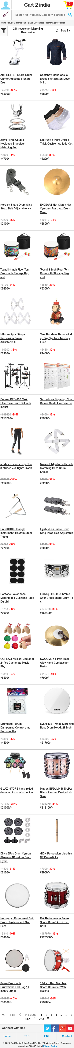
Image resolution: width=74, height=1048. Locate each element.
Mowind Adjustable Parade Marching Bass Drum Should (56, 468)
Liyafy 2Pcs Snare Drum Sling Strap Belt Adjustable (56, 531)
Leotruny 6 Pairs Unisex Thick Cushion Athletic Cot (56, 141)
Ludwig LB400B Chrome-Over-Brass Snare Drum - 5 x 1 (56, 597)
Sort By (63, 30)
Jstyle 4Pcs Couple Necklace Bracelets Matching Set (12, 143)
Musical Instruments (17, 23)
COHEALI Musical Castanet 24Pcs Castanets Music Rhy (17, 662)
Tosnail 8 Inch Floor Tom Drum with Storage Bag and (14, 273)
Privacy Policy (50, 1046)
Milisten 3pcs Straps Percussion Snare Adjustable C (12, 338)
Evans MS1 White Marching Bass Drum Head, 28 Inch (57, 725)
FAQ (46, 1036)
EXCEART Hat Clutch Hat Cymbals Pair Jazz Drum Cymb (55, 208)
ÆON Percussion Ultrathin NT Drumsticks (56, 855)
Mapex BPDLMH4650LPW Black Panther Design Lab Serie (56, 792)
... (66, 1015)
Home (3, 23)
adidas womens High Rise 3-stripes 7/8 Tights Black (16, 466)
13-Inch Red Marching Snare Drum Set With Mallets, (53, 987)
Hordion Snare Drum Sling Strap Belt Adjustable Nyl (16, 206)
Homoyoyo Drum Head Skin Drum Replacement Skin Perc (17, 922)
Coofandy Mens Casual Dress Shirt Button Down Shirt (55, 78)
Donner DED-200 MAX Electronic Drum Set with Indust (15, 403)
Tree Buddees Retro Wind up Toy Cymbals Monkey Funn (56, 338)
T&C (26, 1036)
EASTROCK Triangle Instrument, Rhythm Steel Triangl (16, 533)
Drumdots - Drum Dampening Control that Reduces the (15, 727)
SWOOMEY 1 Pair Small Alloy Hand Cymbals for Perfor (54, 662)
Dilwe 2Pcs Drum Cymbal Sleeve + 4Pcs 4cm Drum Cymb (15, 857)
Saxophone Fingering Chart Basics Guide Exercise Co (57, 401)
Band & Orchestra (36, 23)
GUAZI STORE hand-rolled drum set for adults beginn (16, 790)
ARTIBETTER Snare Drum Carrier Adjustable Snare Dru (16, 78)
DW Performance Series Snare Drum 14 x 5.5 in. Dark (54, 922)
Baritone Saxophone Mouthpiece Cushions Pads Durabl (17, 597)
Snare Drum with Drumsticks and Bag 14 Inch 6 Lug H (14, 987)
